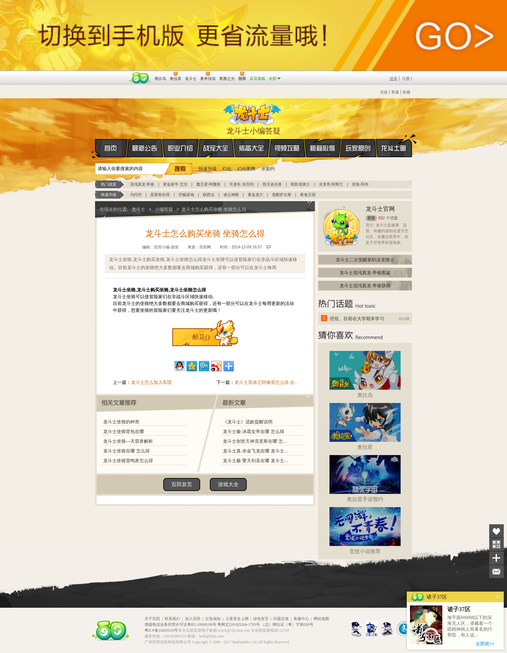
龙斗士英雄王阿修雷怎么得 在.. (265, 382)
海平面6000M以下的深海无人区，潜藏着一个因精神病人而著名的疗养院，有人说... (469, 626)
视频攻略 (287, 148)
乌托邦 (136, 194)
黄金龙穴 (255, 194)
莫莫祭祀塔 (160, 194)
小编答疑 (164, 209)
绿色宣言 (261, 618)
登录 (393, 78)
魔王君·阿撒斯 (208, 184)
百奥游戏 (111, 74)
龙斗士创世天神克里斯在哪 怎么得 (256, 441)
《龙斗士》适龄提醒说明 (248, 421)
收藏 (406, 92)
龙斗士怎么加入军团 (151, 382)
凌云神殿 (231, 194)
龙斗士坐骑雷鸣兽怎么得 (128, 460)
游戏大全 (228, 484)
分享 (496, 558)
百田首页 (181, 484)
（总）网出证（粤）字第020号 (287, 624)
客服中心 (301, 618)
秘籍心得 (322, 148)
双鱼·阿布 (360, 184)
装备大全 (251, 148)
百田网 (140, 78)
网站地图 (321, 618)
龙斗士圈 (393, 142)
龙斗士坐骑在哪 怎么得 (126, 450)
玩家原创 (358, 148)
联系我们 (172, 618)
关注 (496, 544)
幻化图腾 (246, 168)
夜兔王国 (308, 194)
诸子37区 (458, 609)
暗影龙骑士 (300, 184)
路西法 (208, 194)
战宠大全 (216, 148)
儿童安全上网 (237, 618)
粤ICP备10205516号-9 (163, 630)
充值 (384, 92)
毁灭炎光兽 (272, 184)
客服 (395, 92)
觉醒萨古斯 (281, 194)
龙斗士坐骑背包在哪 (123, 431)
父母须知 (213, 618)
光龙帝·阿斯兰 (331, 184)
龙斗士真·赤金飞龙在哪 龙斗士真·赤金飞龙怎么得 (256, 450)
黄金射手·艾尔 (175, 184)
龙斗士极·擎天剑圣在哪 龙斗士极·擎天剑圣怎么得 (256, 460)
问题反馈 (281, 618)
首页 (95, 148)
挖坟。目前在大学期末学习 (357, 318)
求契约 (268, 168)
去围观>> (485, 643)
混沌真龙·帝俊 (142, 184)
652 (381, 218)
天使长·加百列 (241, 184)
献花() (201, 337)
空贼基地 (186, 194)
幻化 (227, 168)
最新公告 (144, 148)
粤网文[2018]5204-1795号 (238, 624)
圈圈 (371, 218)
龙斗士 (252, 112)
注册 (406, 78)
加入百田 (192, 618)
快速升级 (208, 168)
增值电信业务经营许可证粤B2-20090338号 (180, 624)
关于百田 (152, 618)
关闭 (498, 597)
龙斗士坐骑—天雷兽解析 (128, 441)
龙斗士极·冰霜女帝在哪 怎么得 (253, 431)
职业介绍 (180, 148)
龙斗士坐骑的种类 (121, 421)
